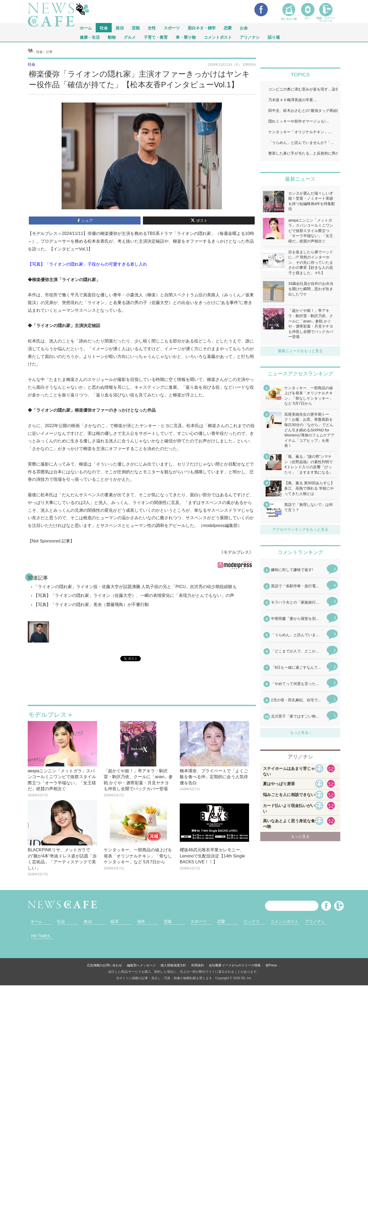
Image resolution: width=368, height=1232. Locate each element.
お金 (244, 28)
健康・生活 (90, 37)
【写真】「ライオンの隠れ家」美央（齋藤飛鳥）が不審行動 (91, 604)
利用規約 (197, 965)
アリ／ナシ (250, 37)
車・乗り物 (186, 37)
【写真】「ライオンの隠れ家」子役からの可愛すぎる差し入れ (87, 264)
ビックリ (252, 921)
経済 (114, 921)
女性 (152, 28)
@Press (271, 965)
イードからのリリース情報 (241, 965)
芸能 (136, 28)
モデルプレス (47, 714)
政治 (120, 28)
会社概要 (215, 965)
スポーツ (172, 28)
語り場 (274, 37)
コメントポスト (218, 37)
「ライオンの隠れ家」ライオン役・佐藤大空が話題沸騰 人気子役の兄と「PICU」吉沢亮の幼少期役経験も (135, 586)
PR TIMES (40, 936)
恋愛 (228, 28)
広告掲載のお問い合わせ (104, 965)
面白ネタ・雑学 (202, 28)
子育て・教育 (156, 37)
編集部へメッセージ (141, 965)
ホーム (36, 921)
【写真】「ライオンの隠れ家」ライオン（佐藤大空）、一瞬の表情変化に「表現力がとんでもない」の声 (134, 595)
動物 (112, 37)
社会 (104, 28)
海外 (141, 921)
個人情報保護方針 (173, 965)
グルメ (130, 37)
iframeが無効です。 (142, 689)
